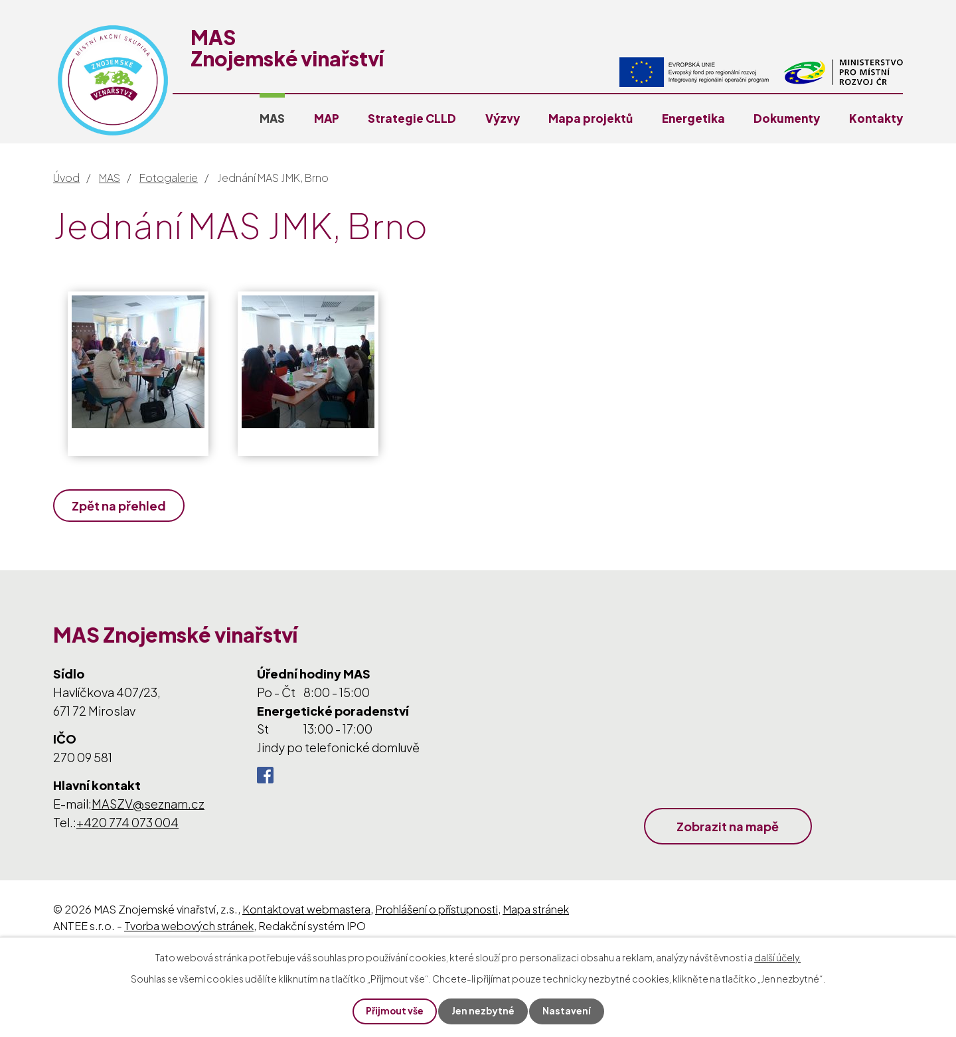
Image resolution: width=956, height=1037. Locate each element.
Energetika (693, 118)
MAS (272, 118)
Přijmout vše (394, 1011)
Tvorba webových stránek (189, 926)
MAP (326, 118)
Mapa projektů (590, 118)
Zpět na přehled (119, 505)
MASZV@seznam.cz (148, 803)
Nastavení (567, 1011)
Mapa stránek (536, 909)
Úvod (66, 178)
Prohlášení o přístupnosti (436, 909)
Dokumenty (787, 118)
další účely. (777, 957)
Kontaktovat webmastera (306, 909)
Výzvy (502, 118)
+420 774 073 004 (127, 822)
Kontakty (876, 118)
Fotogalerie (168, 178)
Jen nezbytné (483, 1011)
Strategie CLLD (412, 118)
